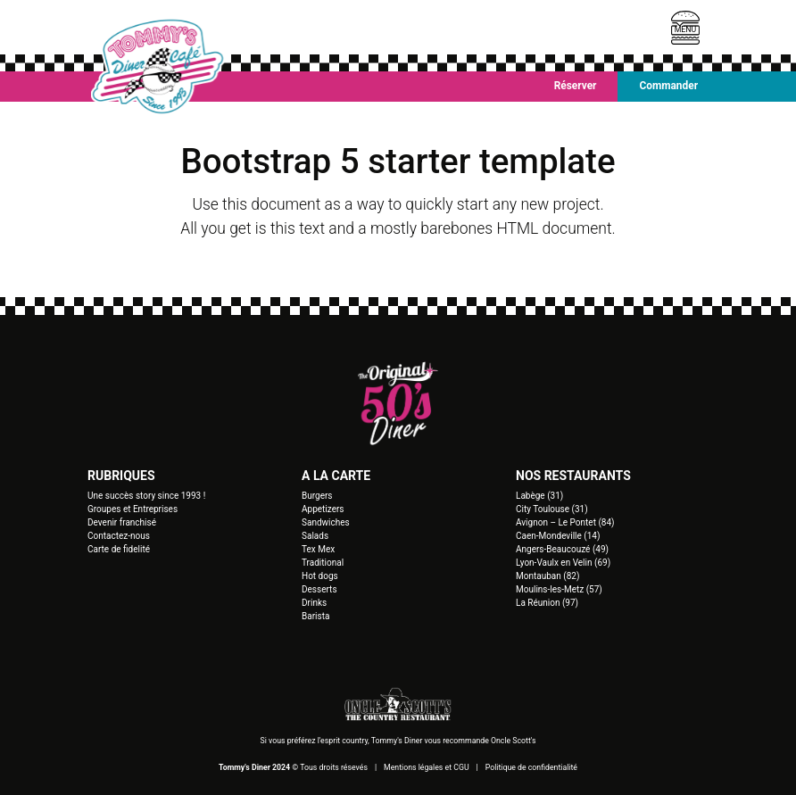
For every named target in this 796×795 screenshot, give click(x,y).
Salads (315, 536)
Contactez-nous (118, 536)
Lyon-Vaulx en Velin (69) (563, 562)
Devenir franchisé (121, 522)
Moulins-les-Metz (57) (559, 589)
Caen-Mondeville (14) (558, 536)
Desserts (319, 589)
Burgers (317, 496)
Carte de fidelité (118, 549)
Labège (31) (539, 496)
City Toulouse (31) (552, 509)
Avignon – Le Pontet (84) (565, 522)
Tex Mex (318, 549)
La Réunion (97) (547, 603)
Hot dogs (320, 576)
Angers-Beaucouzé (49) (562, 549)
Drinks (314, 603)
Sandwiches (326, 522)
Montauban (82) (547, 576)
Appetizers (323, 509)
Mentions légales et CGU (426, 767)
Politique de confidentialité (531, 767)
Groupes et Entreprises (132, 509)
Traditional (323, 562)
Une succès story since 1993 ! (146, 496)
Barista (315, 616)
